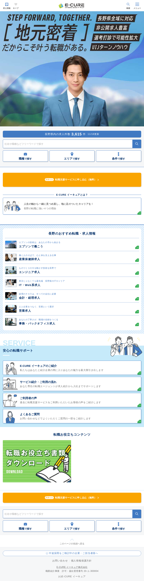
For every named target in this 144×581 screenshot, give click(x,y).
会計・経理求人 (29, 297)
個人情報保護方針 (81, 560)
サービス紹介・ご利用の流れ (38, 382)
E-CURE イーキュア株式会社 (71, 567)
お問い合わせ (60, 560)
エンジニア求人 (29, 272)
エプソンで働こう (31, 246)
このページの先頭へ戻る (72, 543)
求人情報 (6, 8)
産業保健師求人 (29, 259)
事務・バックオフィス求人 (37, 323)
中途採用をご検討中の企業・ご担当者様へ (73, 553)
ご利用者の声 (28, 398)
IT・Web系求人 (30, 285)
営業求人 (25, 310)
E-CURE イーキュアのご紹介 (38, 365)
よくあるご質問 (30, 414)
